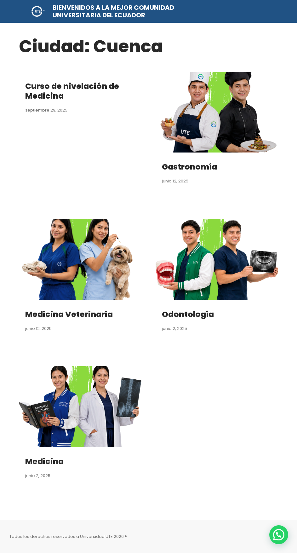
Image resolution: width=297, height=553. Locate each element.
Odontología (189, 314)
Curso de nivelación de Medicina (74, 90)
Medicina (45, 461)
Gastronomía (190, 166)
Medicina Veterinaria (70, 314)
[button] (278, 534)
